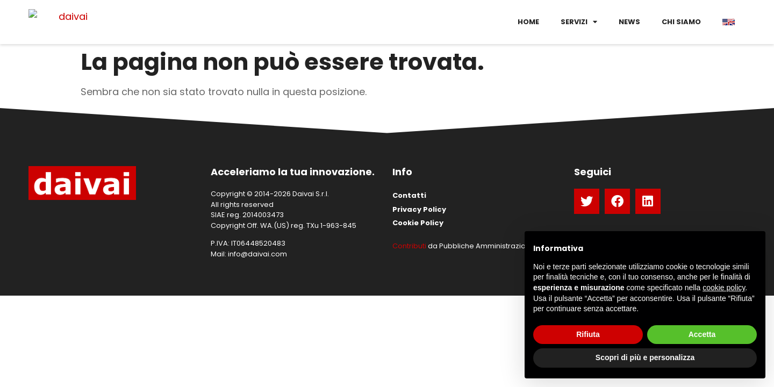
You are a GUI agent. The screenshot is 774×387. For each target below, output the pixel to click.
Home (528, 22)
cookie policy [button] (724, 287)
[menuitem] (729, 22)
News (629, 22)
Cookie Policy (417, 223)
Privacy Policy (419, 209)
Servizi (579, 22)
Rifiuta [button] (588, 334)
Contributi (409, 246)
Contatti (409, 195)
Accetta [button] (702, 334)
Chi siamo (681, 22)
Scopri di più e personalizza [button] (645, 357)
